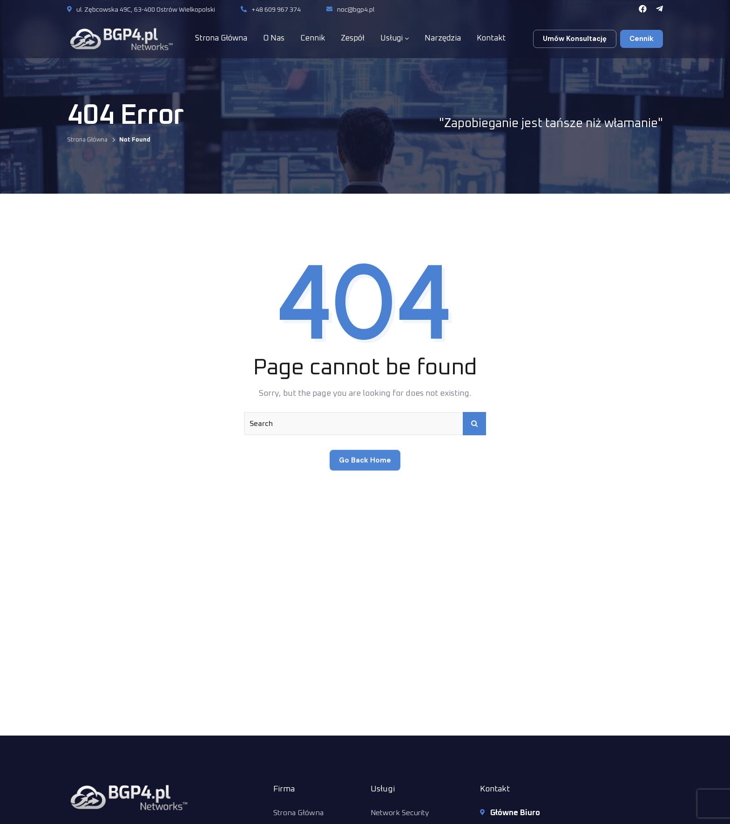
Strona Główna (87, 140)
